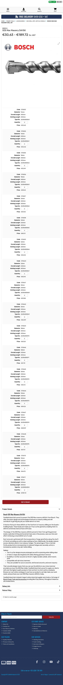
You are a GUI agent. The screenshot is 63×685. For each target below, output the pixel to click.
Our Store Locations (8, 628)
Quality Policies (7, 639)
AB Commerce (58, 674)
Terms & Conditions (8, 644)
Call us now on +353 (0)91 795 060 (31, 670)
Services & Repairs (38, 644)
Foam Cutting (36, 642)
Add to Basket (25, 502)
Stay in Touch (6, 614)
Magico (46, 674)
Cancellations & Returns (39, 631)
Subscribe (51, 617)
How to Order (36, 626)
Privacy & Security (8, 642)
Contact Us (5, 626)
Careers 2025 (6, 631)
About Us (5, 624)
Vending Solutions (38, 639)
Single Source (36, 646)
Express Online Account (39, 624)
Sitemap (35, 648)
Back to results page (10, 597)
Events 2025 (6, 633)
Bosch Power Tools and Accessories (14, 579)
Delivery (35, 628)
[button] (58, 43)
